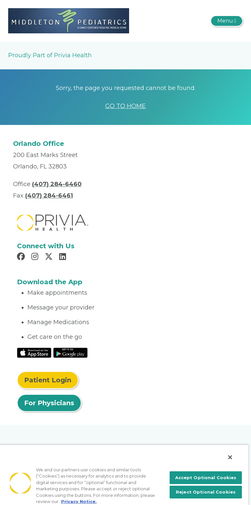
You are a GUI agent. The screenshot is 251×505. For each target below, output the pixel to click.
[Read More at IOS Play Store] (34, 352)
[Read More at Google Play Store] (70, 352)
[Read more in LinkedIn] (63, 257)
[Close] (230, 457)
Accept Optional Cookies (206, 477)
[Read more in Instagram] (35, 257)
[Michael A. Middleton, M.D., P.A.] (68, 20)
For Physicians (49, 403)
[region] (124, 474)
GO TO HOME (125, 106)
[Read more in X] (50, 257)
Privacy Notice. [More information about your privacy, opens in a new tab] (79, 501)
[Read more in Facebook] (22, 257)
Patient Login (47, 380)
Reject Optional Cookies (206, 492)
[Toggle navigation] (226, 20)
